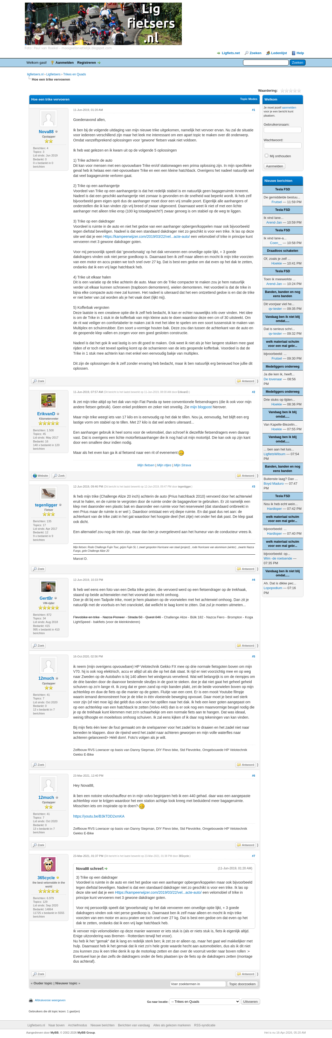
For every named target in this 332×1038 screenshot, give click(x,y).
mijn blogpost (201, 407)
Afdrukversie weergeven (50, 1000)
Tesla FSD (282, 189)
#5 (253, 656)
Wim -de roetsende (278, 558)
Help (300, 53)
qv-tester (275, 309)
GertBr (46, 598)
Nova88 (46, 132)
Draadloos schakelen (282, 251)
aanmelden (289, 107)
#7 (253, 855)
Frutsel (277, 202)
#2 (253, 391)
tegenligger (46, 505)
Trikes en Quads (74, 74)
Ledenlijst (279, 53)
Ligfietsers (53, 74)
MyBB (55, 1032)
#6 (253, 775)
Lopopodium (273, 588)
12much (46, 678)
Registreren (86, 63)
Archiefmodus (77, 1025)
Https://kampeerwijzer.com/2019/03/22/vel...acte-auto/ (146, 236)
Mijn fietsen (145, 465)
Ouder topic (42, 983)
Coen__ (276, 243)
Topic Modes (248, 99)
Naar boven (57, 1025)
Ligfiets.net (231, 53)
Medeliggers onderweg (282, 366)
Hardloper (274, 509)
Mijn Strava (182, 465)
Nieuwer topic (66, 983)
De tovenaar (273, 379)
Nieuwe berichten (103, 1025)
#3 (253, 486)
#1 (253, 109)
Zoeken (255, 53)
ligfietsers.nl (35, 74)
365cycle (46, 878)
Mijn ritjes (164, 465)
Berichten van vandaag (134, 1025)
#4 (253, 579)
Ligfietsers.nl (36, 1025)
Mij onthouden (278, 156)
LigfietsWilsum (275, 454)
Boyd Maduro (274, 483)
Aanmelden (65, 63)
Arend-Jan (274, 222)
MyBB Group (86, 1032)
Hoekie (276, 263)
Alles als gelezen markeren (172, 1025)
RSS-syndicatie (205, 1025)
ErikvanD (46, 414)
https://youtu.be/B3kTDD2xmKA (99, 816)
